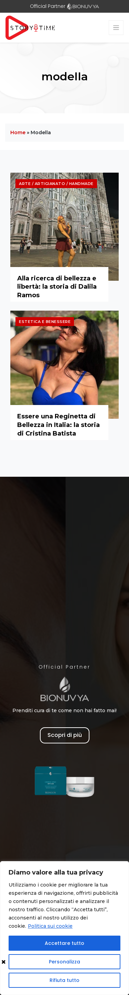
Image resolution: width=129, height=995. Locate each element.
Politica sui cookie (50, 926)
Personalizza (64, 961)
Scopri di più (64, 735)
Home (17, 132)
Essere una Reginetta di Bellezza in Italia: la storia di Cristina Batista (58, 425)
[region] (64, 928)
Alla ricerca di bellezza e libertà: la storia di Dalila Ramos (57, 287)
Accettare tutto (64, 943)
